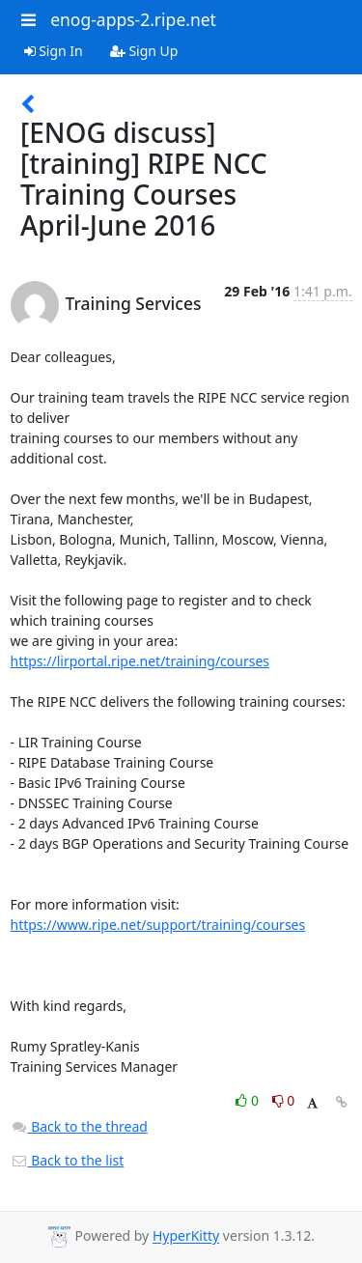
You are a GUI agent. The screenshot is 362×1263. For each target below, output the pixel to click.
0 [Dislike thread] (283, 1100)
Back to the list (68, 1160)
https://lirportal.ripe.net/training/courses (140, 661)
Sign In (53, 51)
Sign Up (144, 51)
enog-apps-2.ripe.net (133, 19)
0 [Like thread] (249, 1100)
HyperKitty (186, 1236)
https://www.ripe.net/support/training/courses (158, 924)
